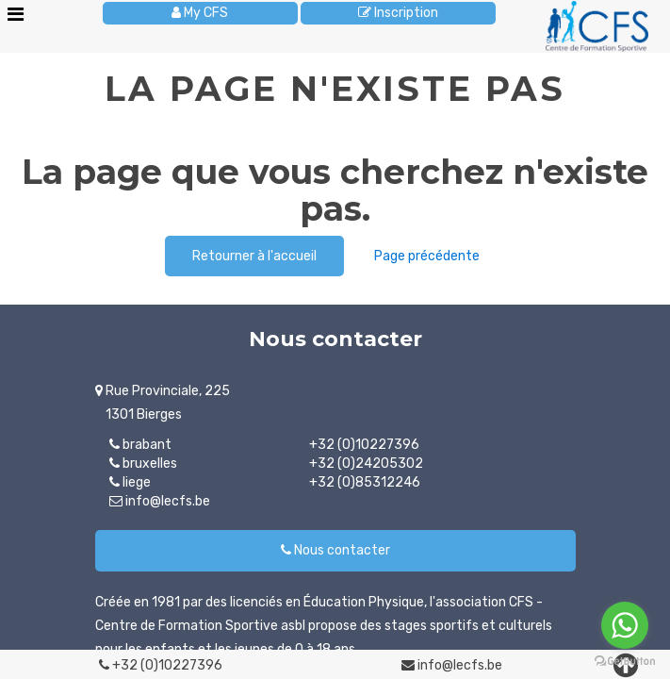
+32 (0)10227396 (160, 665)
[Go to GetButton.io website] (625, 660)
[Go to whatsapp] (624, 625)
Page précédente (427, 256)
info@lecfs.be (451, 665)
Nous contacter (335, 550)
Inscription (398, 13)
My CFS (200, 13)
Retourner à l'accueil (254, 256)
